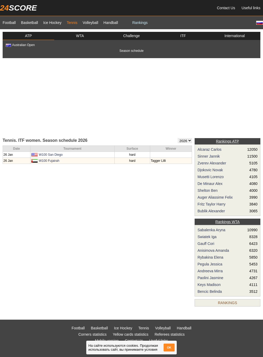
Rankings (140, 23)
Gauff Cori (206, 244)
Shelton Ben (208, 190)
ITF (183, 36)
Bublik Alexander (211, 211)
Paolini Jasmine (210, 278)
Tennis (72, 23)
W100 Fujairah (49, 161)
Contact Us (226, 8)
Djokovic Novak (210, 170)
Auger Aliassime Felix (215, 197)
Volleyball (90, 23)
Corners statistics (92, 334)
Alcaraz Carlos (209, 149)
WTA (80, 36)
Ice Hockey (52, 23)
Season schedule (131, 51)
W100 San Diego (51, 155)
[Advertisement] (131, 97)
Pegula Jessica (210, 264)
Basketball (29, 23)
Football (9, 23)
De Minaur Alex (210, 184)
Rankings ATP (227, 141)
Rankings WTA (227, 222)
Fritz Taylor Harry (211, 204)
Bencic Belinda (210, 291)
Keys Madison (209, 285)
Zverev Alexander (212, 163)
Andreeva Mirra (210, 271)
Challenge (131, 36)
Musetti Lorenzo (211, 177)
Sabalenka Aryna (211, 230)
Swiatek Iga (207, 237)
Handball (110, 23)
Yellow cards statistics (131, 334)
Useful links (250, 8)
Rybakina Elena (210, 257)
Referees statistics (170, 334)
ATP (28, 36)
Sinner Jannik (209, 156)
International (234, 36)
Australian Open (20, 45)
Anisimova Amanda (213, 250)
